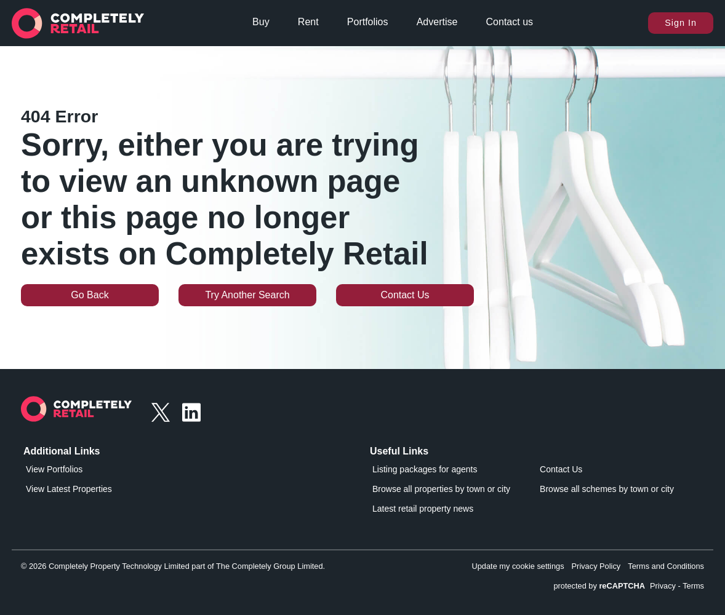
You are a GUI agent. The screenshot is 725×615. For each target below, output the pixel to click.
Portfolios (367, 22)
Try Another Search (247, 295)
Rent (308, 22)
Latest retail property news (422, 509)
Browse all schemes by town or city (607, 489)
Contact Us (404, 295)
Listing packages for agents (424, 469)
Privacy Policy (596, 566)
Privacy (663, 585)
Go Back (89, 295)
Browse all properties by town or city (441, 489)
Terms (693, 585)
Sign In (681, 23)
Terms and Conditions (666, 566)
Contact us (509, 22)
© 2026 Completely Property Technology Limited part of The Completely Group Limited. (173, 566)
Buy (261, 22)
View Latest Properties (69, 489)
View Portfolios (54, 469)
